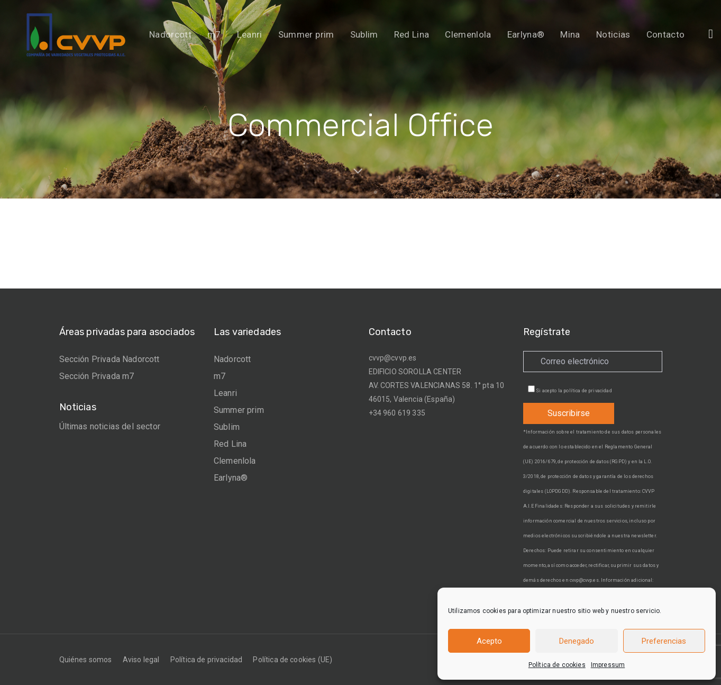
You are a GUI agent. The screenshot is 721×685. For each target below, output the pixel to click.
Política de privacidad (206, 659)
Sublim (227, 427)
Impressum (608, 665)
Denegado (576, 641)
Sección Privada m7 (96, 376)
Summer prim (239, 410)
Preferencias (664, 641)
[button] (710, 34)
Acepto (489, 641)
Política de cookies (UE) (292, 659)
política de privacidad (587, 390)
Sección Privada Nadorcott (109, 359)
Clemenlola (235, 461)
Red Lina (230, 444)
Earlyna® (231, 478)
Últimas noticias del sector (109, 426)
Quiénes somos (85, 659)
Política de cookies (557, 665)
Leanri (225, 393)
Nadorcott (232, 359)
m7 (219, 376)
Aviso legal (141, 659)
